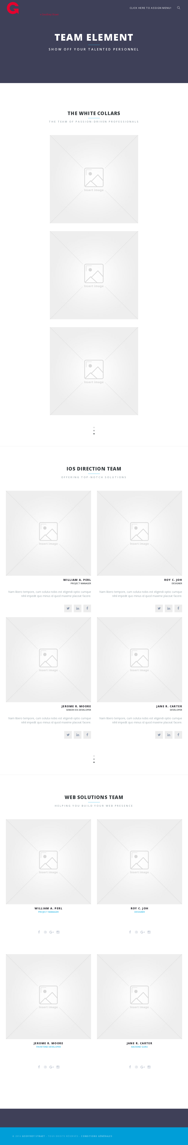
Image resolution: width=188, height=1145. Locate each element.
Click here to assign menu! (150, 8)
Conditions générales (96, 1136)
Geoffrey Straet (33, 1136)
